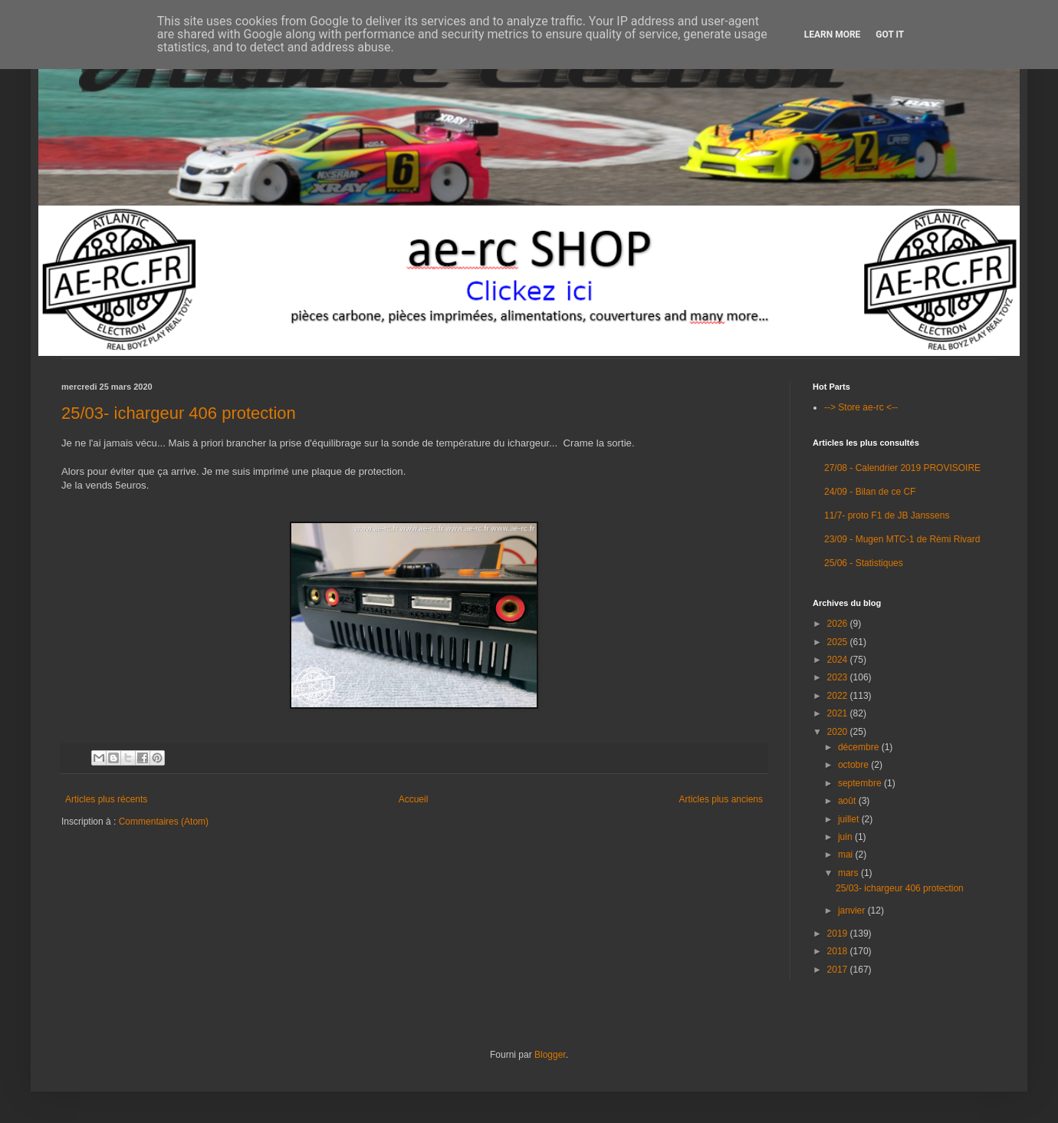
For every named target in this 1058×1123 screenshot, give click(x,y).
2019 (838, 933)
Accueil (414, 799)
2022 (838, 695)
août (848, 800)
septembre (861, 783)
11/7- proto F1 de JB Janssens (886, 515)
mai (847, 854)
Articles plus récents (106, 799)
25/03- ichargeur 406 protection (178, 413)
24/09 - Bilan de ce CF (869, 491)
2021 (838, 713)
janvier (853, 910)
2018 (838, 951)
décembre (860, 747)
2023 (838, 677)
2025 (838, 642)
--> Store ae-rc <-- (861, 407)
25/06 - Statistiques (863, 563)
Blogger (550, 1054)
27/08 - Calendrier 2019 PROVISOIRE (902, 468)
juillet (850, 819)
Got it (890, 34)
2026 (838, 623)
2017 (838, 969)
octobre (854, 764)
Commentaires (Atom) (164, 821)
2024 (838, 659)
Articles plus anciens (721, 799)
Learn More (832, 34)
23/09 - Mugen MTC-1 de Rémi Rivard (902, 539)
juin (846, 837)
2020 (838, 731)
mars (849, 873)
